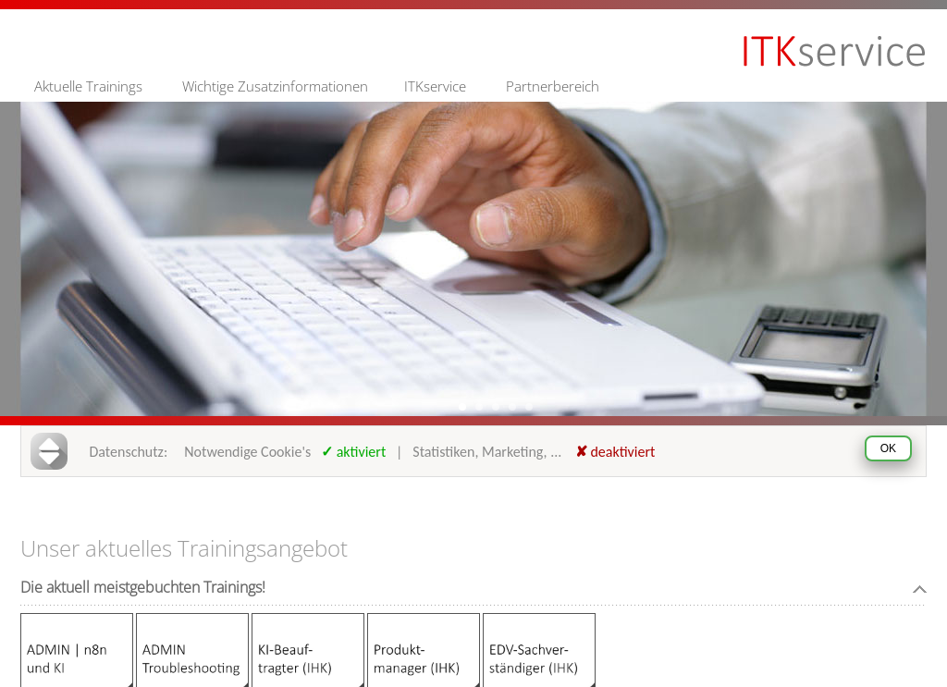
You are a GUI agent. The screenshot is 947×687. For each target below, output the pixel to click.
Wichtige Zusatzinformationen (275, 86)
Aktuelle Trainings (88, 86)
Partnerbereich (552, 86)
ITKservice (435, 86)
